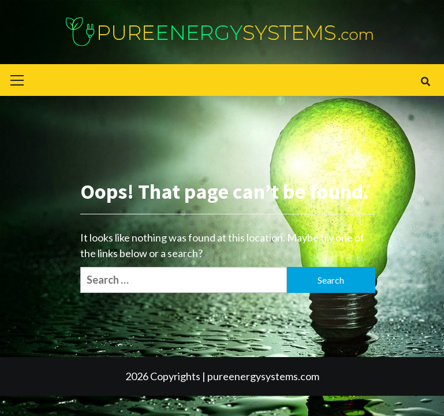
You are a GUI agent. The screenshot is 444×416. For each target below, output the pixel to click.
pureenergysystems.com (263, 376)
